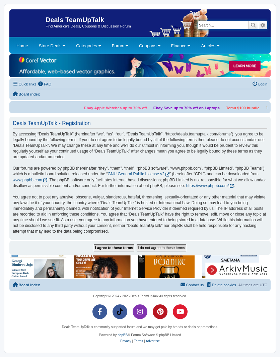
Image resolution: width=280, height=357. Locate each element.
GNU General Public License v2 (136, 174)
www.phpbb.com (27, 180)
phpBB (123, 335)
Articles (210, 45)
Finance (181, 45)
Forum (120, 45)
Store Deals (52, 45)
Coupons (149, 45)
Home (22, 45)
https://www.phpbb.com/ (207, 185)
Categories (88, 45)
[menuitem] (45, 84)
